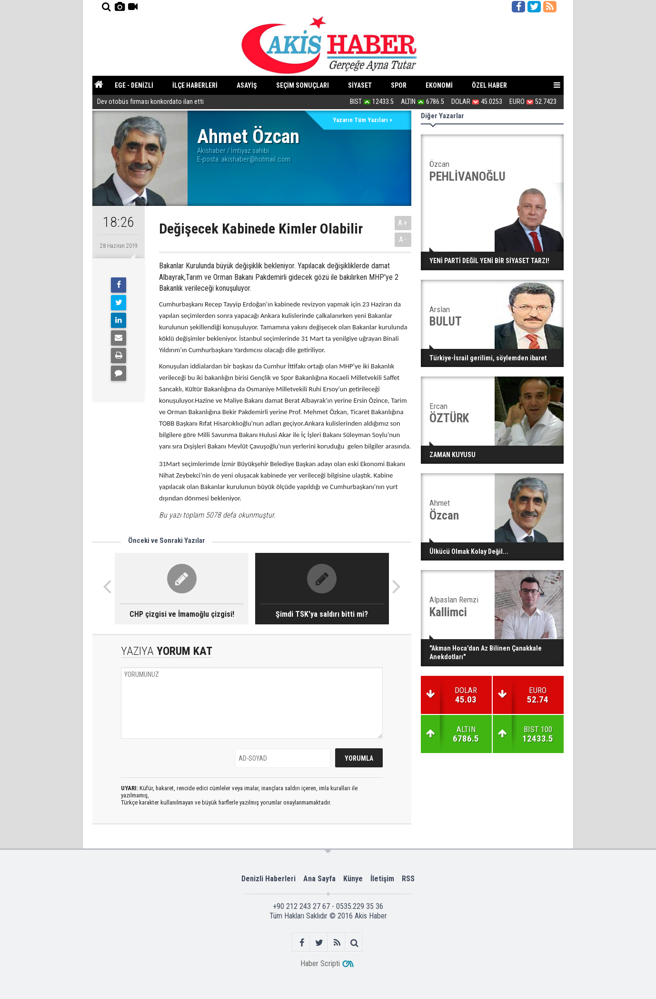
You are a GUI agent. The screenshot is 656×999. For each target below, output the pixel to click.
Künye (353, 878)
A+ (403, 222)
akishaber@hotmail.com (255, 159)
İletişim (382, 878)
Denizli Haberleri (268, 878)
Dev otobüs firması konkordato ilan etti (150, 103)
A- (403, 239)
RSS (408, 878)
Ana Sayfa (319, 878)
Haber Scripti (320, 963)
